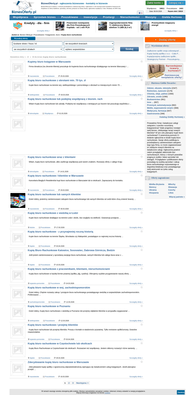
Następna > (82, 383)
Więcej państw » (177, 197)
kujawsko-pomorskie (37, 283)
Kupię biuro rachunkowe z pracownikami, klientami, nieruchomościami (69, 269)
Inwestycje (90, 17)
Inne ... (150, 102)
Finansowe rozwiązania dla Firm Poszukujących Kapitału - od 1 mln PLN (78, 25)
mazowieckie (34, 76)
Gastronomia (153, 113)
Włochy (171, 184)
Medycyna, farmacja (156, 111)
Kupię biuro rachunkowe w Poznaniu (49, 306)
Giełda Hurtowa (172, 17)
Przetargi (109, 17)
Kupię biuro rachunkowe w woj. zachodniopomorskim (59, 287)
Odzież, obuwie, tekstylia (159, 88)
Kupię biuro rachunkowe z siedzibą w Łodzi (53, 213)
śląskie (32, 246)
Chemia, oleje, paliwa (157, 94)
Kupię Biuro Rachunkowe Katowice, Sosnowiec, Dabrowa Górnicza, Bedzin (71, 250)
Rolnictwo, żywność (156, 91)
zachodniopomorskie (37, 302)
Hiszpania (154, 193)
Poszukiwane (69, 17)
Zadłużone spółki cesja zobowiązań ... (164, 51)
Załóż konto (155, 2)
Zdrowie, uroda (154, 96)
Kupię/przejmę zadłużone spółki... (162, 56)
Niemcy (152, 187)
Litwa (170, 193)
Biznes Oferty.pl (26, 35)
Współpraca (20, 17)
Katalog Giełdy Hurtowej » (172, 117)
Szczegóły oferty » (136, 76)
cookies (107, 393)
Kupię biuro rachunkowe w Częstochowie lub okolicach (60, 343)
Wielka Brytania (156, 184)
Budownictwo (153, 99)
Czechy (171, 190)
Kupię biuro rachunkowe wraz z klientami (51, 157)
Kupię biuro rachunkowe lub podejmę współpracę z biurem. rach (65, 99)
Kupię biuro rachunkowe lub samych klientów (54, 194)
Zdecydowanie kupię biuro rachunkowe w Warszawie (58, 362)
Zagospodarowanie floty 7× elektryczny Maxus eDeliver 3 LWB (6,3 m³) (121, 25)
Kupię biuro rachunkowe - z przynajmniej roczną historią (60, 231)
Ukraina (153, 190)
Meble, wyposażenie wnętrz (160, 108)
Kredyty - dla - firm (36, 23)
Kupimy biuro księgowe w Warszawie (49, 61)
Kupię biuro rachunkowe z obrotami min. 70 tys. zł (57, 80)
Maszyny (150, 17)
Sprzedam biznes (45, 17)
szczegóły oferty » (43, 31)
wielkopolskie (34, 95)
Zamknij (181, 392)
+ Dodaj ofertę (165, 39)
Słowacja (172, 187)
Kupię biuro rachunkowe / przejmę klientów (53, 325)
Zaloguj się (176, 2)
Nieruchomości (130, 17)
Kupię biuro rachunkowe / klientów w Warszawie (56, 175)
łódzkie (32, 227)
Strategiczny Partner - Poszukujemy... (164, 59)
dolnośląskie (34, 113)
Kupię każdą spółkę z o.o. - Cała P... (163, 53)
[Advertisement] (80, 135)
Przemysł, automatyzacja (159, 105)
